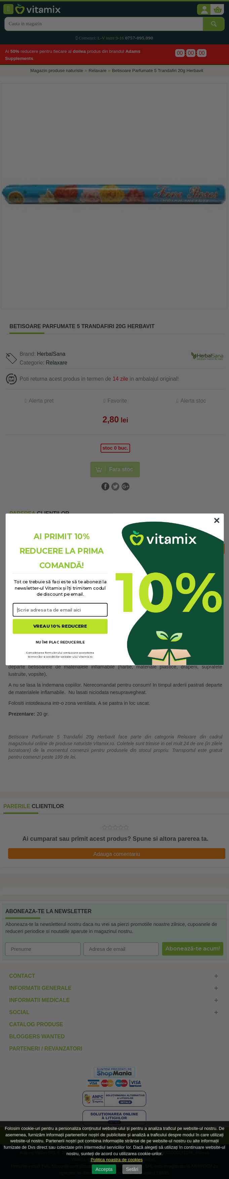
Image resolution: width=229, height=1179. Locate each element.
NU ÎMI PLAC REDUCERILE (59, 642)
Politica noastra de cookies (117, 1159)
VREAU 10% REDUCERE (60, 626)
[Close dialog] (216, 520)
